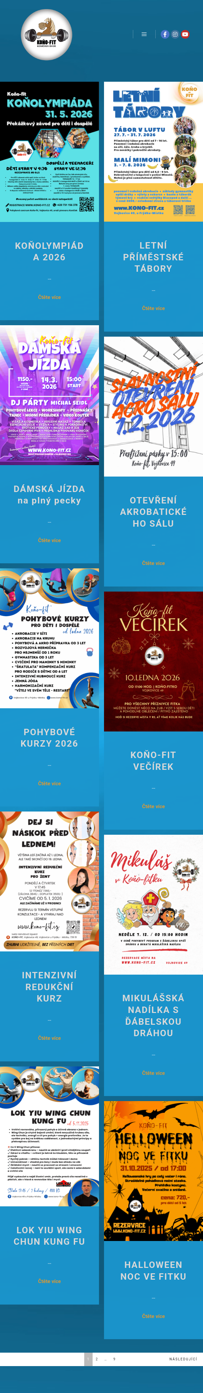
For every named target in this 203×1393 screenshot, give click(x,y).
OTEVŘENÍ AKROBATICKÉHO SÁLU (153, 512)
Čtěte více (49, 297)
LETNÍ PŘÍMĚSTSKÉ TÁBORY (153, 257)
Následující (183, 1359)
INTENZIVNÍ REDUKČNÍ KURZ (49, 987)
